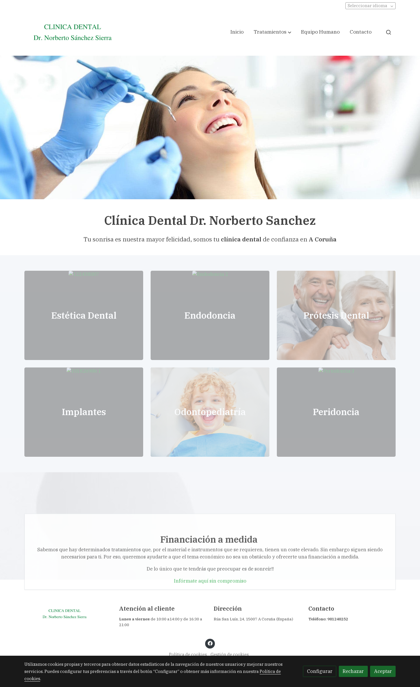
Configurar (319, 671)
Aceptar (383, 671)
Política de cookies (188, 654)
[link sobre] (68, 614)
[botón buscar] (388, 32)
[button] (272, 32)
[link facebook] (210, 642)
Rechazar (353, 671)
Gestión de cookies (230, 654)
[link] (72, 32)
